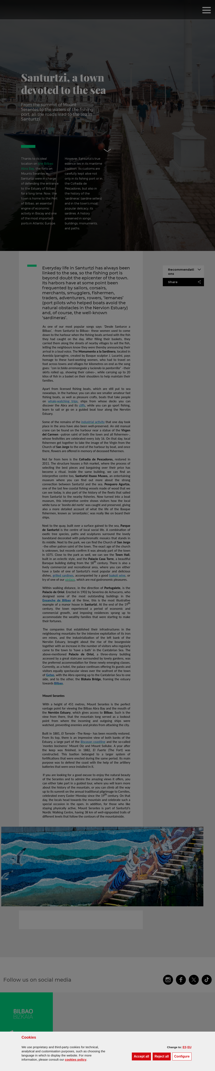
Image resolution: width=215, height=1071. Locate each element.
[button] (185, 1047)
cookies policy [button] (75, 1059)
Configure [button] (183, 1056)
